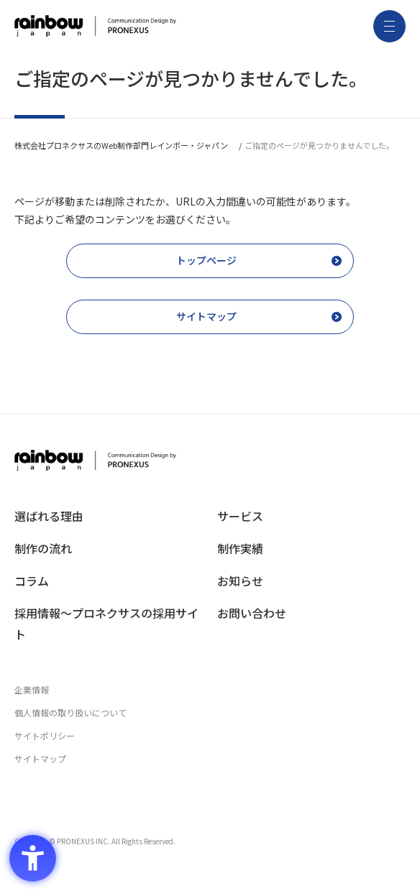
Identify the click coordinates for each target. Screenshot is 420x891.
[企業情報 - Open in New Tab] (210, 689)
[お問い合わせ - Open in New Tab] (311, 613)
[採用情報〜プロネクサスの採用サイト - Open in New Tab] (108, 623)
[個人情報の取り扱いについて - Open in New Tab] (210, 712)
